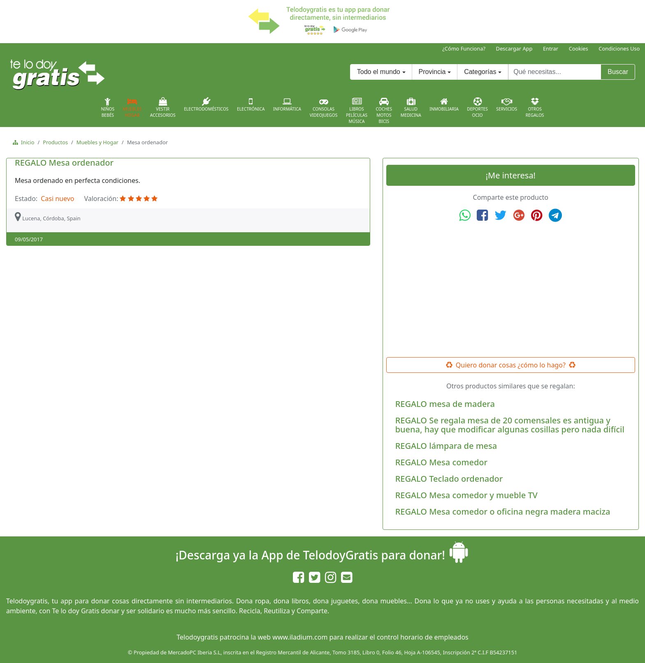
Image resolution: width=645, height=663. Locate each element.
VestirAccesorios (163, 107)
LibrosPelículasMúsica (356, 110)
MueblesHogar (132, 107)
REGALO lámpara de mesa (446, 445)
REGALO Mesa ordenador (64, 162)
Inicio (26, 142)
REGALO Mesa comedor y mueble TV (466, 495)
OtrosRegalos (535, 107)
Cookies (578, 48)
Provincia (432, 71)
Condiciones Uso (619, 48)
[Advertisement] (510, 289)
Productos (55, 142)
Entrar (550, 48)
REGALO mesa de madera (445, 403)
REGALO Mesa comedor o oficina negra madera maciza (502, 511)
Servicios (506, 104)
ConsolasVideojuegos (324, 107)
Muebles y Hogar (97, 142)
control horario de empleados (423, 637)
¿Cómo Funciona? (463, 48)
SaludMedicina (411, 107)
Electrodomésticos (206, 104)
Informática (287, 104)
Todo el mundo (378, 71)
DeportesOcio (477, 107)
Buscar (618, 71)
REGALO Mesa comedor (441, 462)
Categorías (480, 71)
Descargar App (514, 48)
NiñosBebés (107, 107)
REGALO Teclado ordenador (449, 478)
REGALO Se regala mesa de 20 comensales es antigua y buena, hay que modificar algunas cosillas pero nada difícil (509, 425)
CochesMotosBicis (384, 110)
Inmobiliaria (443, 104)
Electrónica (251, 104)
